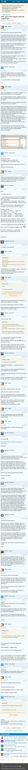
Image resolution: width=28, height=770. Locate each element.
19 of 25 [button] (14, 23)
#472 (25, 628)
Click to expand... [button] (13, 295)
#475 (25, 700)
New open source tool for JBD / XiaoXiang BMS (15, 736)
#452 (25, 70)
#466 (25, 454)
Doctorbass (16, 756)
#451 (25, 30)
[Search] (26, 1)
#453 (25, 90)
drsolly (15, 746)
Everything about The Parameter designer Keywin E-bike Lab (15, 754)
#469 (25, 554)
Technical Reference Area (16, 750)
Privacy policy (11, 766)
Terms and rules (4, 766)
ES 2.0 (3, 764)
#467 (25, 486)
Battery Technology (22, 738)
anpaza (4, 20)
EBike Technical (22, 742)
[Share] (23, 30)
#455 (25, 175)
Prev (8, 23)
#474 (25, 680)
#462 (25, 386)
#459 (25, 281)
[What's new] (23, 1)
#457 (25, 245)
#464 (25, 425)
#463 (25, 412)
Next (20, 23)
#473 (25, 667)
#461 (25, 356)
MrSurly (15, 738)
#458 (25, 255)
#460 (25, 316)
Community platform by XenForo (13, 768)
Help (15, 766)
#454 (25, 156)
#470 (25, 573)
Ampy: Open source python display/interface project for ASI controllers (14, 741)
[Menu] (2, 1)
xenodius (16, 742)
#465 (25, 436)
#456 (25, 189)
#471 (25, 599)
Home (18, 766)
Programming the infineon (10, 745)
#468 (25, 518)
